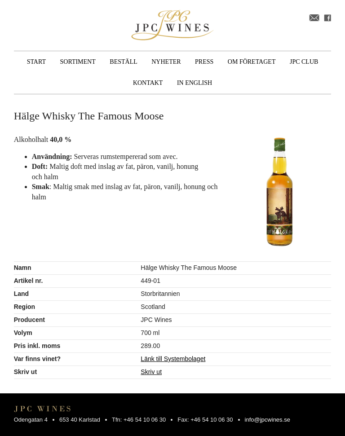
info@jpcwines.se (267, 419)
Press (204, 61)
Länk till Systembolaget (173, 358)
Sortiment (78, 61)
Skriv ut (151, 371)
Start (36, 61)
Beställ (123, 61)
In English (194, 82)
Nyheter (166, 61)
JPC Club (304, 61)
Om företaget (252, 61)
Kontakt (148, 82)
